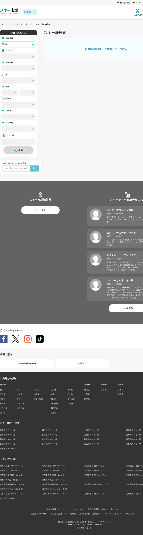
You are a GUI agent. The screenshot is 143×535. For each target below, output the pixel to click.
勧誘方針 (82, 363)
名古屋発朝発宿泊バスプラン (96, 484)
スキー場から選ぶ (43, 24)
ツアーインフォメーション (74, 509)
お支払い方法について (111, 509)
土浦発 (70, 404)
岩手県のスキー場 (49, 430)
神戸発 (87, 399)
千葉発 (53, 413)
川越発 (19, 394)
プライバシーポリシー (112, 514)
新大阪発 (87, 390)
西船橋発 (54, 404)
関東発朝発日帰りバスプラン (12, 466)
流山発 (53, 399)
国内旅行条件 (84, 514)
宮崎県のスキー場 (7, 449)
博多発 (120, 394)
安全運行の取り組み (39, 514)
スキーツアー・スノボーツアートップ (15, 24)
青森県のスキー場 (7, 430)
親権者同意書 (93, 509)
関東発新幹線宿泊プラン (94, 470)
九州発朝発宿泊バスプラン (95, 494)
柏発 (52, 394)
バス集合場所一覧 (52, 509)
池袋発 (3, 399)
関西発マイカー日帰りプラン (54, 480)
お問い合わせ (70, 514)
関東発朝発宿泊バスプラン (95, 466)
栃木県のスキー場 (7, 435)
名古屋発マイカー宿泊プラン (12, 489)
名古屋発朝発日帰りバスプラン (13, 484)
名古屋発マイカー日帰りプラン (55, 489)
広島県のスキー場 (91, 444)
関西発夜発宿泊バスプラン (95, 475)
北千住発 (3, 408)
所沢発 (19, 399)
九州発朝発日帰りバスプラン (12, 494)
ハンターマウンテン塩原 (120, 210)
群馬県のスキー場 (49, 435)
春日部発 (20, 408)
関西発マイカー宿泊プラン (11, 480)
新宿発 (3, 390)
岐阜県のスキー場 (49, 439)
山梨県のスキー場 (91, 435)
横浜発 (36, 390)
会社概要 (96, 514)
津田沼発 (54, 408)
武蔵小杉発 (38, 399)
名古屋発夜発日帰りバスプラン (55, 484)
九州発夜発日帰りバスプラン (54, 494)
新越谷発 (20, 404)
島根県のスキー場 (49, 444)
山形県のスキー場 (91, 430)
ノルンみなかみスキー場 (120, 280)
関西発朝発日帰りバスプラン (12, 475)
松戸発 (53, 390)
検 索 (18, 150)
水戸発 (70, 390)
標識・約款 (129, 514)
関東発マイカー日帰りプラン (54, 470)
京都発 (87, 394)
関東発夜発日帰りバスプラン (54, 466)
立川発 (3, 413)
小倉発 (120, 390)
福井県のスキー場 (91, 439)
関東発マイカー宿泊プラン (11, 470)
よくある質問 (56, 514)
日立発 (70, 394)
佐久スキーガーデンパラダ (121, 232)
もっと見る (40, 210)
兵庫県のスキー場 (7, 444)
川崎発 (36, 394)
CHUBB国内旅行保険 (27, 363)
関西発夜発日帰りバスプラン (54, 475)
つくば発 (71, 399)
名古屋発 (104, 390)
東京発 (3, 394)
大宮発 (19, 390)
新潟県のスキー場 (7, 439)
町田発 (3, 404)
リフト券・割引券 (7, 498)
